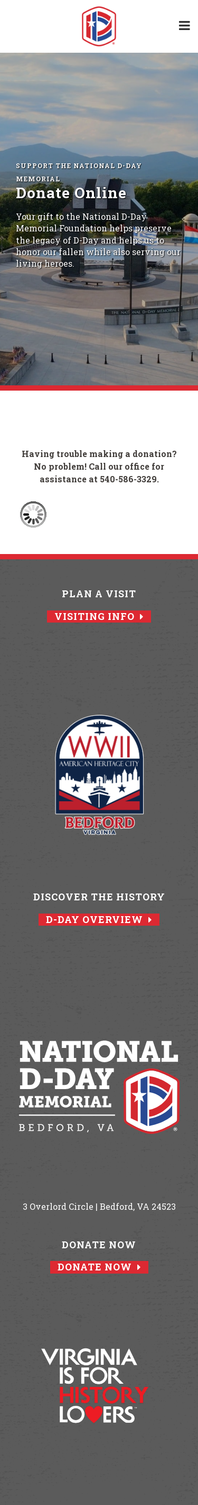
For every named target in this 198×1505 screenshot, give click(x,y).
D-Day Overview (99, 920)
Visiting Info (99, 616)
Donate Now (99, 1267)
